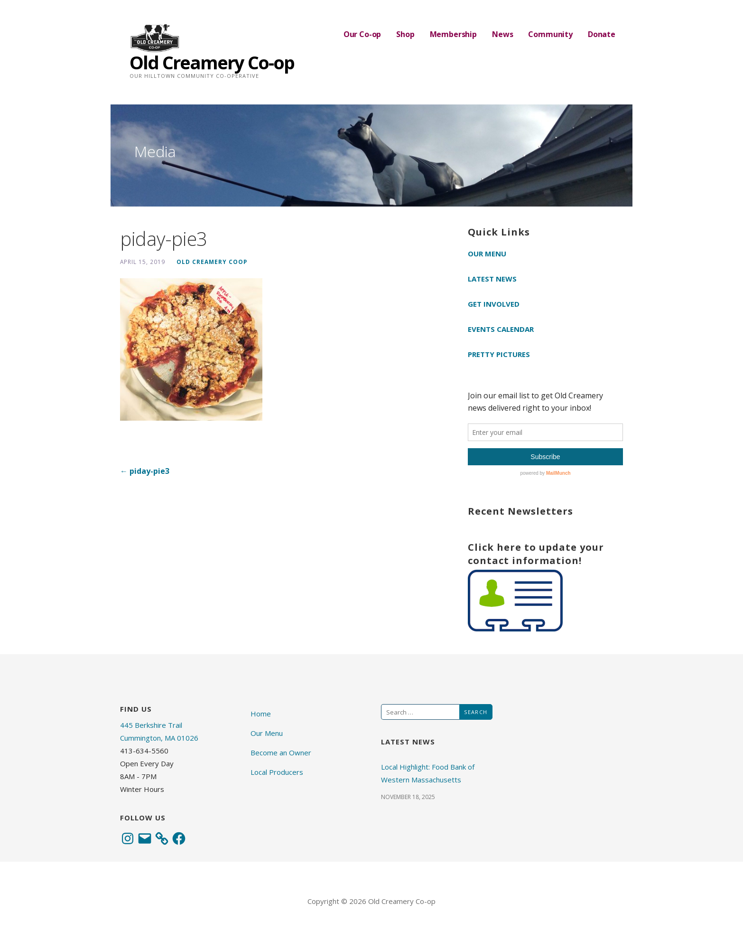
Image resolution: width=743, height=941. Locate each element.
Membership (453, 34)
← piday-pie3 (144, 471)
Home (261, 713)
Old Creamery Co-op (212, 62)
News (502, 34)
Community (550, 34)
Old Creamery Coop (211, 261)
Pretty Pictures (499, 354)
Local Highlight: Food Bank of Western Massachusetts (427, 773)
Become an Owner (281, 752)
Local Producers (277, 772)
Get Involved (494, 304)
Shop (405, 34)
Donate (601, 34)
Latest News (492, 278)
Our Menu (487, 253)
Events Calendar (501, 329)
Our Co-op (362, 34)
